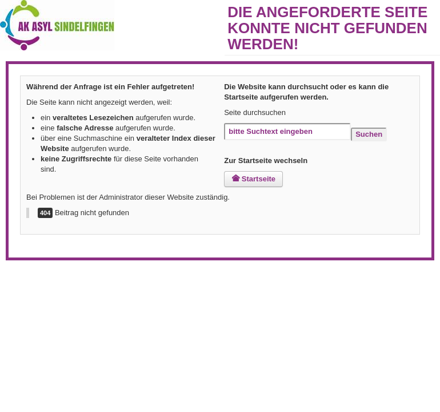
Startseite (253, 179)
